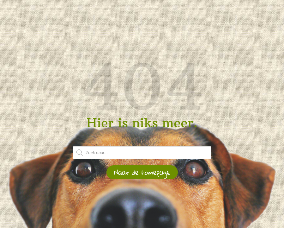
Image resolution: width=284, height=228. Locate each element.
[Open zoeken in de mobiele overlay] (142, 152)
